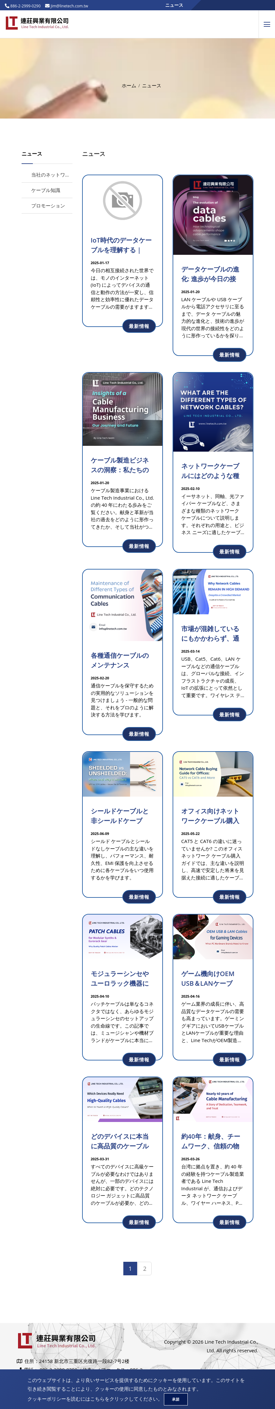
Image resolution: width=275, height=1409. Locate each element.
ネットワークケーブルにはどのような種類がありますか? (210, 476)
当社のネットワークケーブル (62, 174)
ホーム (129, 85)
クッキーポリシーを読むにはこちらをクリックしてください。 (95, 1398)
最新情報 (139, 326)
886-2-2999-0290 (25, 6)
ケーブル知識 (45, 190)
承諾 (176, 1399)
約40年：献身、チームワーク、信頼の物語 (210, 1146)
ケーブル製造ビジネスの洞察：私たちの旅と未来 (120, 470)
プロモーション (48, 205)
